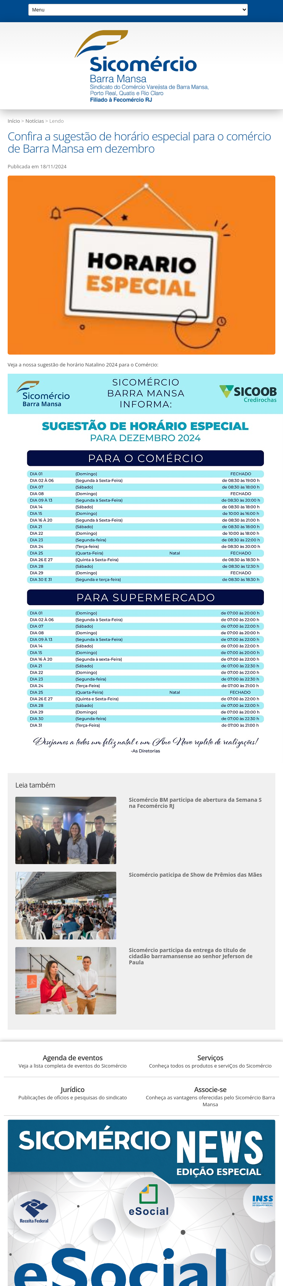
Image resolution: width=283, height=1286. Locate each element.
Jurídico (73, 1089)
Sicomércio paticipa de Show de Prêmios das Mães (195, 874)
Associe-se (210, 1089)
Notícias (34, 120)
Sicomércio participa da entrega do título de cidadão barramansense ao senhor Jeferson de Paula (190, 956)
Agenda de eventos (72, 1057)
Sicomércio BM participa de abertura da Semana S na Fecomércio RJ (195, 802)
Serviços (210, 1057)
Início (14, 120)
